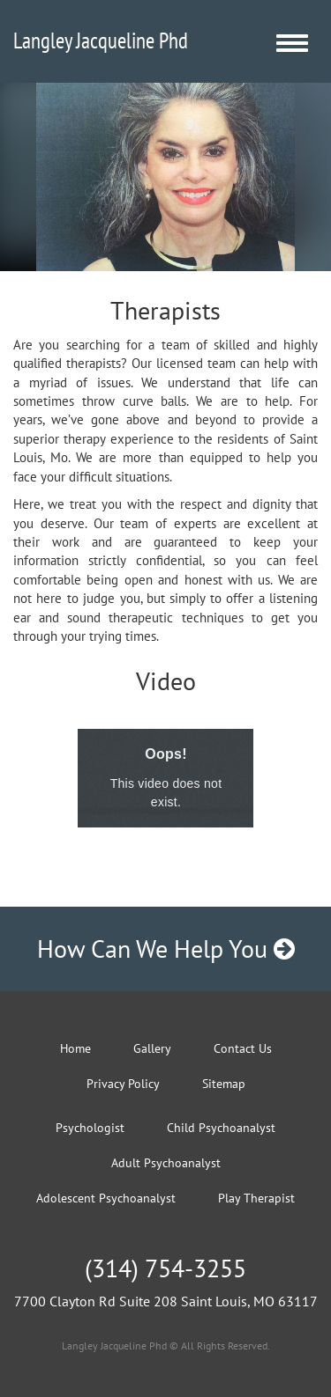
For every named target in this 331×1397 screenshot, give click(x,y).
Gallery (152, 1048)
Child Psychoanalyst (221, 1128)
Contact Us (243, 1048)
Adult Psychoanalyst (166, 1163)
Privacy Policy (123, 1084)
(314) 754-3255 (165, 1268)
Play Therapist (256, 1198)
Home (75, 1048)
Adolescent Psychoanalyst (106, 1198)
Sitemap (223, 1084)
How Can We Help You (166, 948)
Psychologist (90, 1128)
